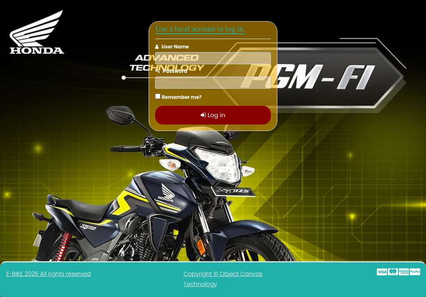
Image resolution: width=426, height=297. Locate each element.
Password (175, 71)
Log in (213, 115)
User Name (175, 46)
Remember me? (182, 97)
